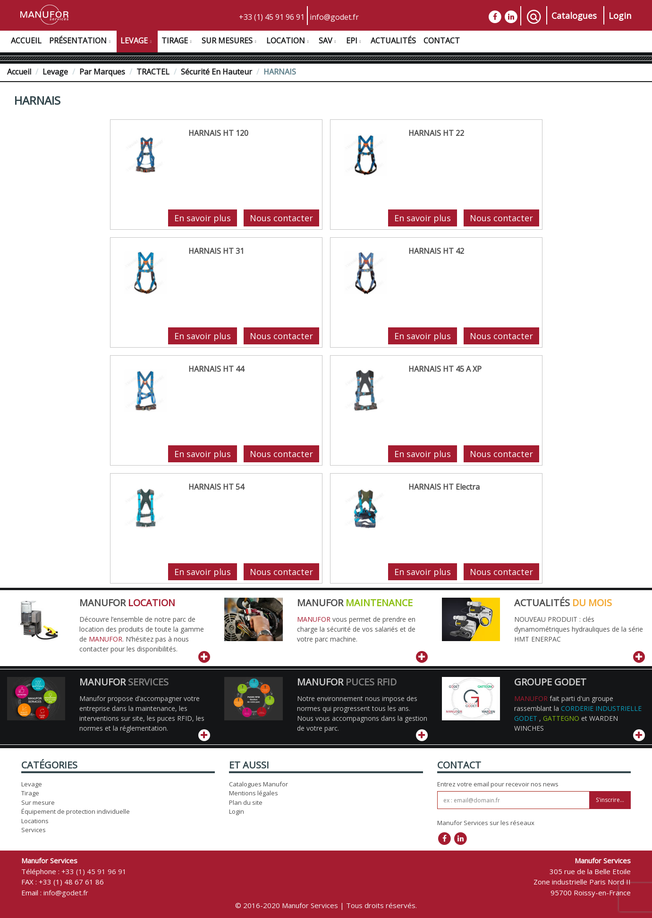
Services (33, 830)
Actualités (393, 40)
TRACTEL (152, 72)
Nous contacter (281, 218)
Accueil (26, 40)
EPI (355, 42)
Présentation (81, 42)
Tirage (177, 42)
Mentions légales (253, 793)
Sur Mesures (230, 42)
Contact (441, 40)
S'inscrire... (610, 800)
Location (288, 42)
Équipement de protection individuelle (75, 811)
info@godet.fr (334, 17)
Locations (35, 821)
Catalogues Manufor (258, 784)
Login (620, 15)
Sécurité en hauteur (216, 72)
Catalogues (574, 15)
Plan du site (245, 802)
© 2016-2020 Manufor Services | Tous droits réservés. (326, 905)
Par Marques (102, 72)
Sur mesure (38, 802)
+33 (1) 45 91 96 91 (272, 17)
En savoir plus (202, 218)
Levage (137, 42)
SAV (329, 42)
